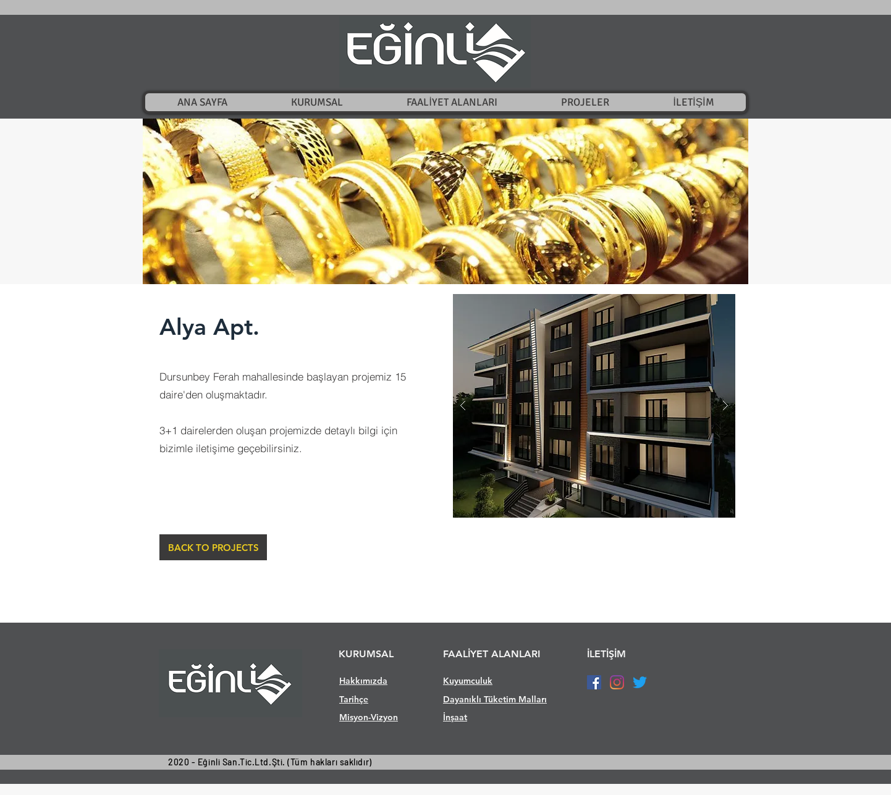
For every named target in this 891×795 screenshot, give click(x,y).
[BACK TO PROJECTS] (213, 547)
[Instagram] (617, 682)
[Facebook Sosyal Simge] (594, 682)
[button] (445, 201)
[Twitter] (640, 682)
